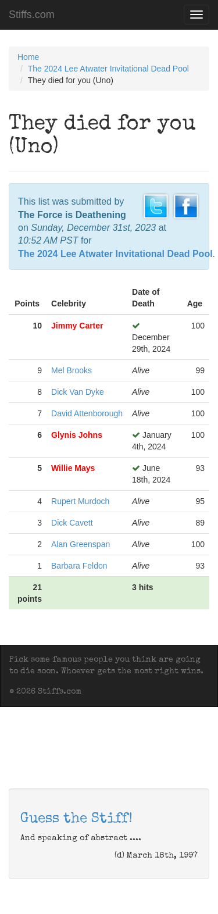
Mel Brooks (71, 370)
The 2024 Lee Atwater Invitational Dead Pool (108, 68)
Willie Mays (73, 468)
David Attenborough (87, 413)
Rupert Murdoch (80, 501)
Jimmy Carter (77, 325)
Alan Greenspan (80, 544)
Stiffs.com (32, 14)
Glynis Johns (76, 435)
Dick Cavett (72, 522)
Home (28, 57)
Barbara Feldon (79, 565)
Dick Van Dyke (77, 392)
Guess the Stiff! (76, 819)
